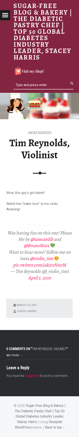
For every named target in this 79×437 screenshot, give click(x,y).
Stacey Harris (27, 311)
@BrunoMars (36, 245)
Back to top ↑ (54, 427)
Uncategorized (39, 133)
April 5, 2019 (39, 278)
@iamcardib (41, 239)
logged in (32, 376)
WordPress (23, 427)
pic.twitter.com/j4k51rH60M (39, 265)
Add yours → (14, 355)
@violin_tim (41, 258)
